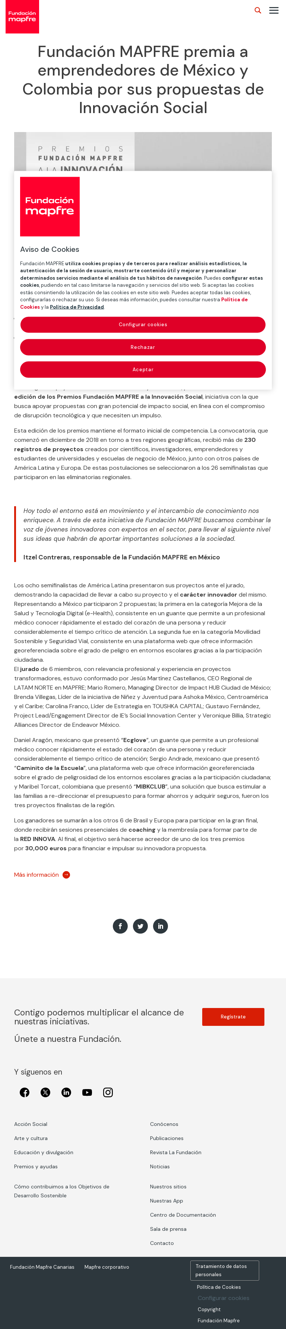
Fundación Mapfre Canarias (42, 1267)
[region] (142, 280)
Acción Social (30, 1124)
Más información (36, 875)
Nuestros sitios (168, 1186)
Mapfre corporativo (107, 1267)
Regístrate (233, 1017)
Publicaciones (167, 1138)
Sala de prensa (168, 1229)
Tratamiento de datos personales (221, 1270)
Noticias (160, 1166)
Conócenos (164, 1124)
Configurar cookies (224, 1297)
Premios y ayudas (36, 1166)
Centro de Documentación (183, 1214)
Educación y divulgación (43, 1152)
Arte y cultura (31, 1138)
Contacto (162, 1243)
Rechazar (143, 347)
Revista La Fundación (175, 1152)
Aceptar (143, 369)
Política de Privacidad (77, 307)
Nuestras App (166, 1200)
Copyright (209, 1309)
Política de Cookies (219, 1287)
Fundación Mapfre (219, 1320)
